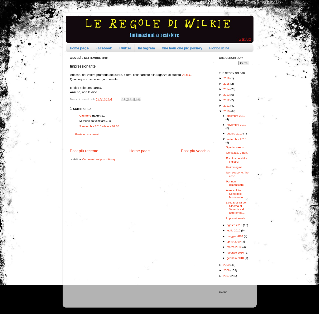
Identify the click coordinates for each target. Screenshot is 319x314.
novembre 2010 (236, 124)
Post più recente (84, 151)
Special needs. (235, 147)
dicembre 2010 (236, 115)
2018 (226, 78)
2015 (226, 83)
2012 (226, 100)
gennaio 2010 (236, 258)
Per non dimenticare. (235, 183)
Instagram (146, 48)
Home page (79, 48)
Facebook (104, 48)
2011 (226, 105)
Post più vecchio (195, 151)
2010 (226, 111)
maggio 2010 (235, 236)
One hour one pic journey (182, 48)
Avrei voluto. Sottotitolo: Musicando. (234, 193)
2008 (226, 270)
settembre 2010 (236, 139)
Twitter (125, 48)
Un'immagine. (234, 167)
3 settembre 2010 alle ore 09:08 (99, 126)
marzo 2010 (234, 247)
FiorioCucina (219, 48)
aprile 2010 (234, 241)
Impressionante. (236, 218)
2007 (226, 276)
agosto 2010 (235, 225)
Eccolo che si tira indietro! (236, 160)
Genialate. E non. (237, 152)
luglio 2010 (234, 230)
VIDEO (186, 75)
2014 (226, 89)
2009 (226, 264)
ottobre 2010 (235, 133)
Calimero (85, 115)
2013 (226, 94)
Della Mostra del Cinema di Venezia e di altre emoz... (236, 207)
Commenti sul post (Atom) (98, 159)
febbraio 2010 (236, 252)
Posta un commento (87, 134)
